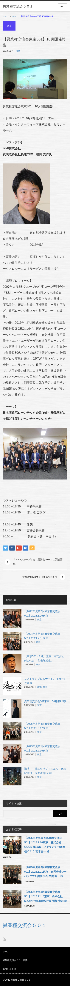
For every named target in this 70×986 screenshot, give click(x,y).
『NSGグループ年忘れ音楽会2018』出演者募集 (38, 562)
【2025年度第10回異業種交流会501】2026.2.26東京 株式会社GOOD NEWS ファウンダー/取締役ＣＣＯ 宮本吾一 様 (44, 844)
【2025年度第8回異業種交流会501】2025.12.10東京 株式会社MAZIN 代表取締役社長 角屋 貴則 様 (45, 896)
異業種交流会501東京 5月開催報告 (45, 701)
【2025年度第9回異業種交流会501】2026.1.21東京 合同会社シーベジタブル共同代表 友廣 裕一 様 (45, 872)
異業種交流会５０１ (24, 925)
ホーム (6, 951)
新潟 (39, 687)
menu (62, 6)
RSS (4, 939)
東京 (14, 16)
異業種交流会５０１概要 (15, 960)
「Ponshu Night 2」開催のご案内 (39, 576)
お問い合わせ (9, 969)
